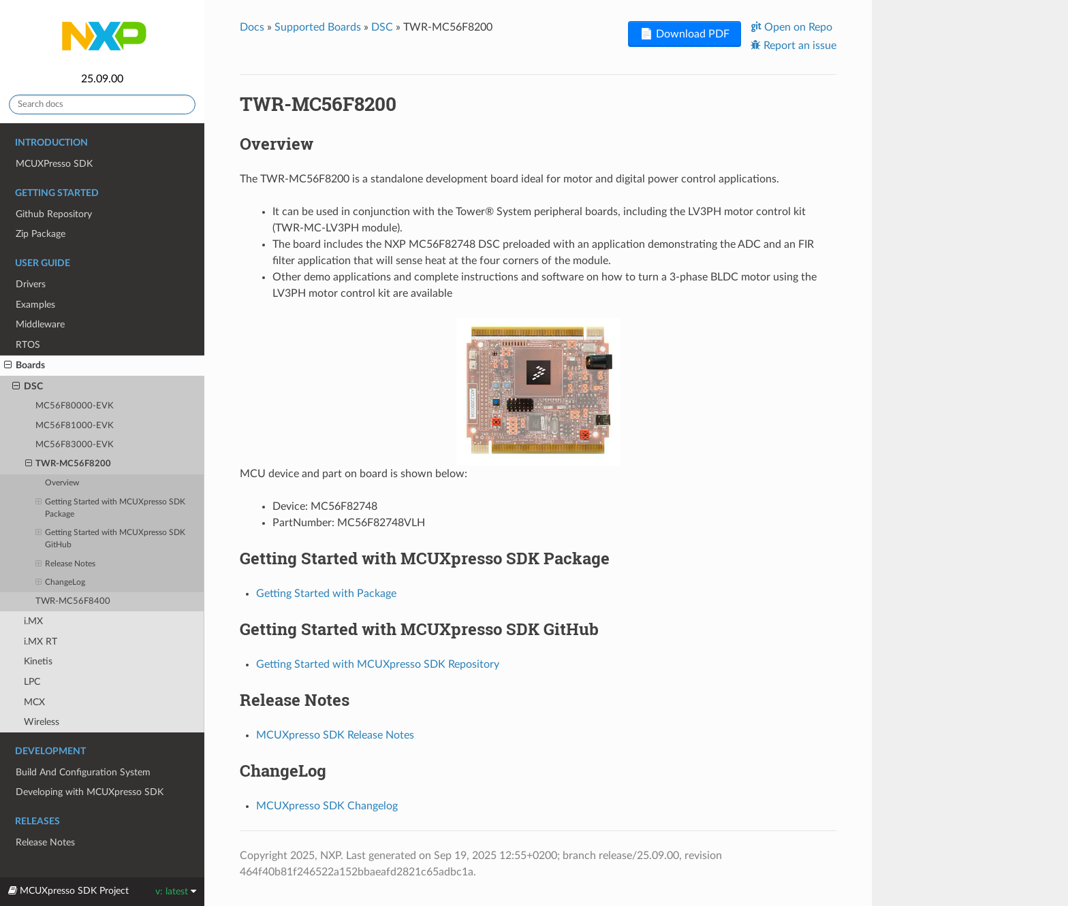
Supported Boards (317, 27)
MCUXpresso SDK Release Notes (335, 735)
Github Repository (54, 214)
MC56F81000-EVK (74, 425)
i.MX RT (40, 641)
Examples (35, 305)
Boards (24, 365)
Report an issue (798, 45)
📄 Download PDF (684, 34)
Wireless (41, 722)
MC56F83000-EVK (74, 444)
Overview (62, 483)
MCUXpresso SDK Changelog (327, 805)
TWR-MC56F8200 (68, 464)
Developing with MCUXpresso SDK (89, 792)
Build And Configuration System (83, 772)
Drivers (31, 284)
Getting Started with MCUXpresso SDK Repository (377, 664)
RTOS (28, 345)
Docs (252, 27)
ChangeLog (60, 583)
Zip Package (40, 234)
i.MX (33, 621)
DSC (27, 387)
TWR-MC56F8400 (72, 601)
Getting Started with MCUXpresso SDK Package (110, 507)
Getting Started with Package (326, 593)
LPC (32, 682)
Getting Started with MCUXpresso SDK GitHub (110, 538)
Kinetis (38, 661)
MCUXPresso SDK (54, 164)
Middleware (40, 324)
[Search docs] (102, 104)
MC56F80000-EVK (74, 406)
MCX (34, 702)
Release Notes (65, 564)
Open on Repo (796, 27)
